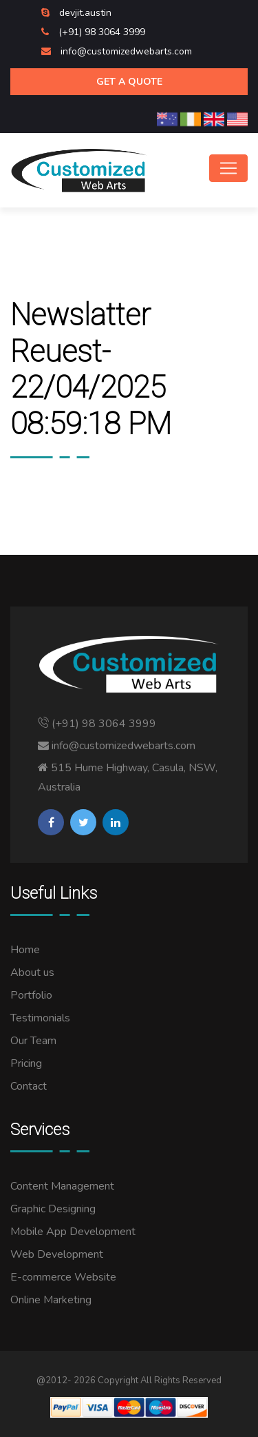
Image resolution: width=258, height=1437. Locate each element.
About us (32, 972)
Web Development (56, 1254)
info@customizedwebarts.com (126, 51)
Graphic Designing (53, 1208)
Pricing (26, 1063)
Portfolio (31, 995)
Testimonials (40, 1018)
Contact (28, 1086)
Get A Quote (129, 81)
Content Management (62, 1186)
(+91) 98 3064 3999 (101, 32)
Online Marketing (51, 1299)
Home (25, 949)
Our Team (33, 1040)
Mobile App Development (73, 1231)
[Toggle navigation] (228, 168)
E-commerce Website (63, 1277)
